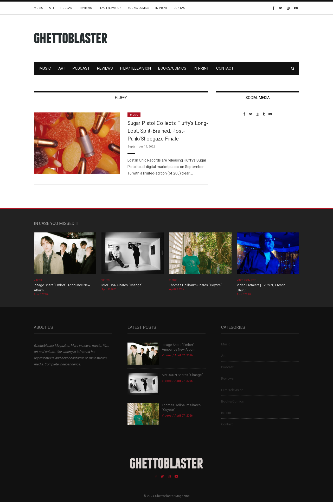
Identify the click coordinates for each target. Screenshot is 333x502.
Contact (180, 8)
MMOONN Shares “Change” (122, 285)
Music (38, 8)
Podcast (67, 8)
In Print (161, 8)
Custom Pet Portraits (231, 152)
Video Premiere (246, 280)
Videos (38, 280)
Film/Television (109, 8)
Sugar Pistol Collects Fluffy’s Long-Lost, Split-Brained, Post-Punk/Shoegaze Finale (167, 131)
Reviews (86, 8)
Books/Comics (138, 8)
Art (51, 8)
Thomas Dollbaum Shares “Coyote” (195, 285)
